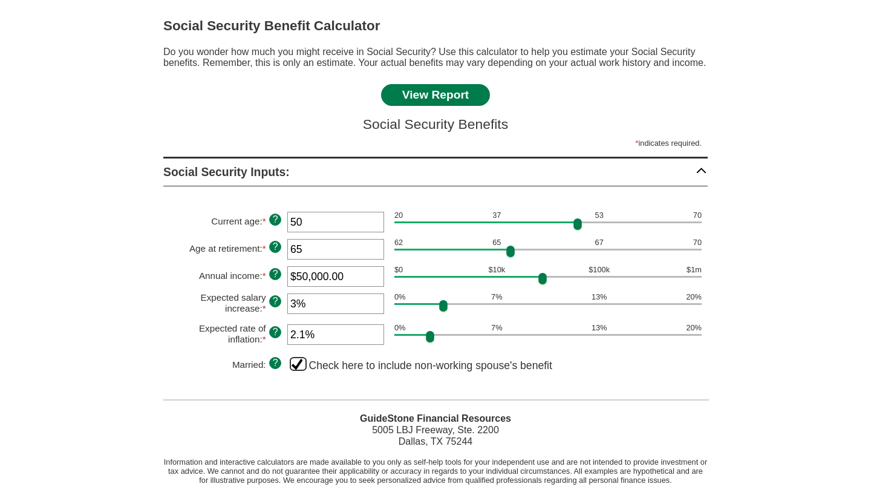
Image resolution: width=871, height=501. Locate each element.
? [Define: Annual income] (275, 274)
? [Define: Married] (275, 363)
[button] (435, 172)
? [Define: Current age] (275, 219)
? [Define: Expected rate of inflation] (275, 332)
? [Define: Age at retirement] (275, 246)
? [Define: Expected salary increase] (275, 301)
